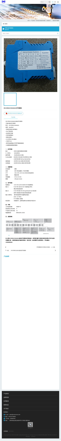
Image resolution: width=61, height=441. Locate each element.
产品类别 (33, 20)
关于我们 (6, 409)
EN (55, 2)
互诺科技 (33, 436)
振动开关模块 (56, 20)
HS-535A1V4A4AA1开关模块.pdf (14, 113)
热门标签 (5, 23)
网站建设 (28, 436)
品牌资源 (6, 397)
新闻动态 (6, 405)
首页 (29, 20)
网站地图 (45, 435)
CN (52, 2)
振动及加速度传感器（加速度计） (44, 20)
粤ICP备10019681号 (52, 435)
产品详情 (13, 117)
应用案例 (6, 401)
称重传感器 (11, 431)
